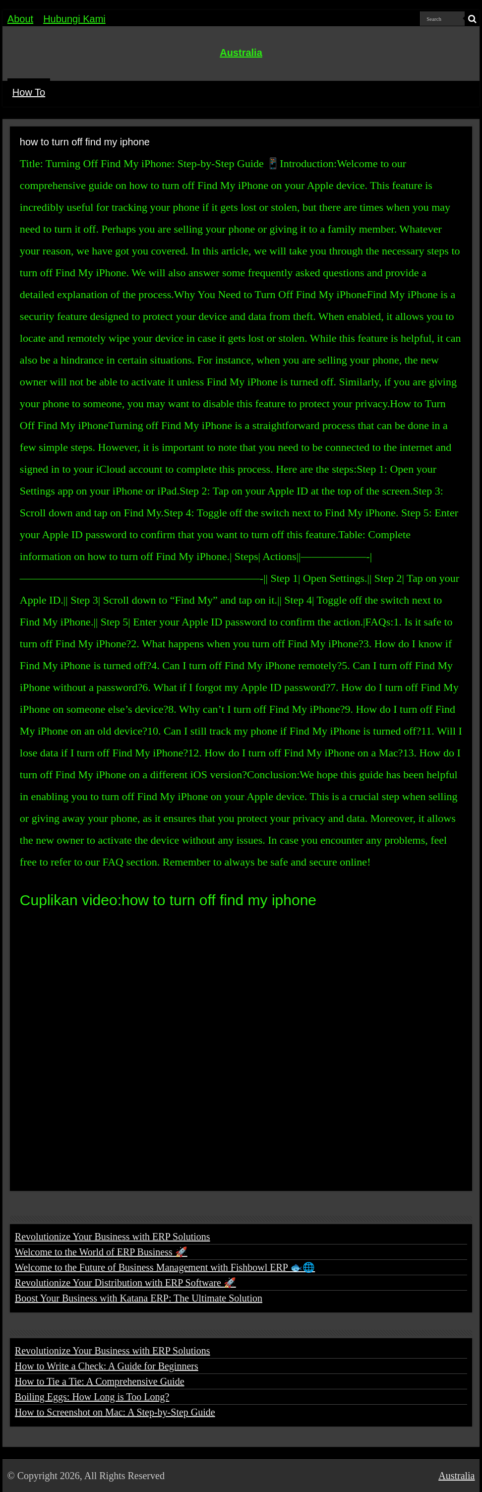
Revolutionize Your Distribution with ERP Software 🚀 (125, 1282)
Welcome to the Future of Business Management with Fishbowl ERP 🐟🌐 (165, 1267)
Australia (241, 52)
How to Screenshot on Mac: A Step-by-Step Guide (115, 1412)
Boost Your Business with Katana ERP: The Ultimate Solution (138, 1298)
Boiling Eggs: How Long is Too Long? (92, 1396)
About (20, 18)
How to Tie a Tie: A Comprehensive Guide (99, 1381)
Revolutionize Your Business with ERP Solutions (112, 1236)
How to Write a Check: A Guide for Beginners (106, 1366)
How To (28, 92)
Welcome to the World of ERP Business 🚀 (101, 1251)
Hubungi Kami (74, 18)
